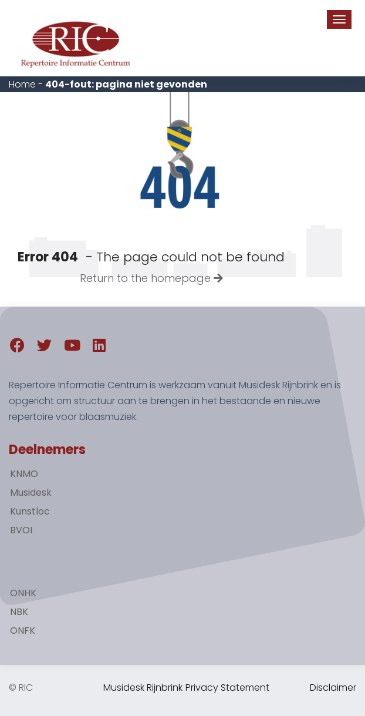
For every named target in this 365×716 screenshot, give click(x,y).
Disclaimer (333, 687)
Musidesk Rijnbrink (142, 687)
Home (22, 84)
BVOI (21, 530)
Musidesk (31, 492)
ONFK (22, 630)
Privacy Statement (227, 687)
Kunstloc (30, 511)
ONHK (23, 593)
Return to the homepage (151, 278)
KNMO (24, 473)
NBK (19, 611)
